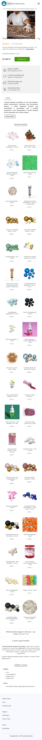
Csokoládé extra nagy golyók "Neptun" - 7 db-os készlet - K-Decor (29, 507)
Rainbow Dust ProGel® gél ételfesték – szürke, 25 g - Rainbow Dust (29, 203)
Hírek (3, 702)
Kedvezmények (6, 705)
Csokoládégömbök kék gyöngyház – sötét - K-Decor (30, 285)
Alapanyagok (14, 8)
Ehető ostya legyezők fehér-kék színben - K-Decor (12, 174)
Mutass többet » (30, 49)
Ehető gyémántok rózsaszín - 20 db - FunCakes (12, 450)
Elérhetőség (5, 728)
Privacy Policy (6, 719)
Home (4, 8)
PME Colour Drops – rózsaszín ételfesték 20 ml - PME (29, 341)
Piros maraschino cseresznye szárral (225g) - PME (29, 563)
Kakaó (27, 634)
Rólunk (4, 725)
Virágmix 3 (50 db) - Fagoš (30, 590)
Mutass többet (10, 116)
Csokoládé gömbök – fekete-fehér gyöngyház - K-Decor (12, 619)
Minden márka (6, 698)
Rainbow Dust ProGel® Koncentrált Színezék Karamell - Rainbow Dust (12, 285)
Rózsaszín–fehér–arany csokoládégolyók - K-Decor (12, 479)
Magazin (4, 711)
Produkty (8, 8)
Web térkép (5, 715)
